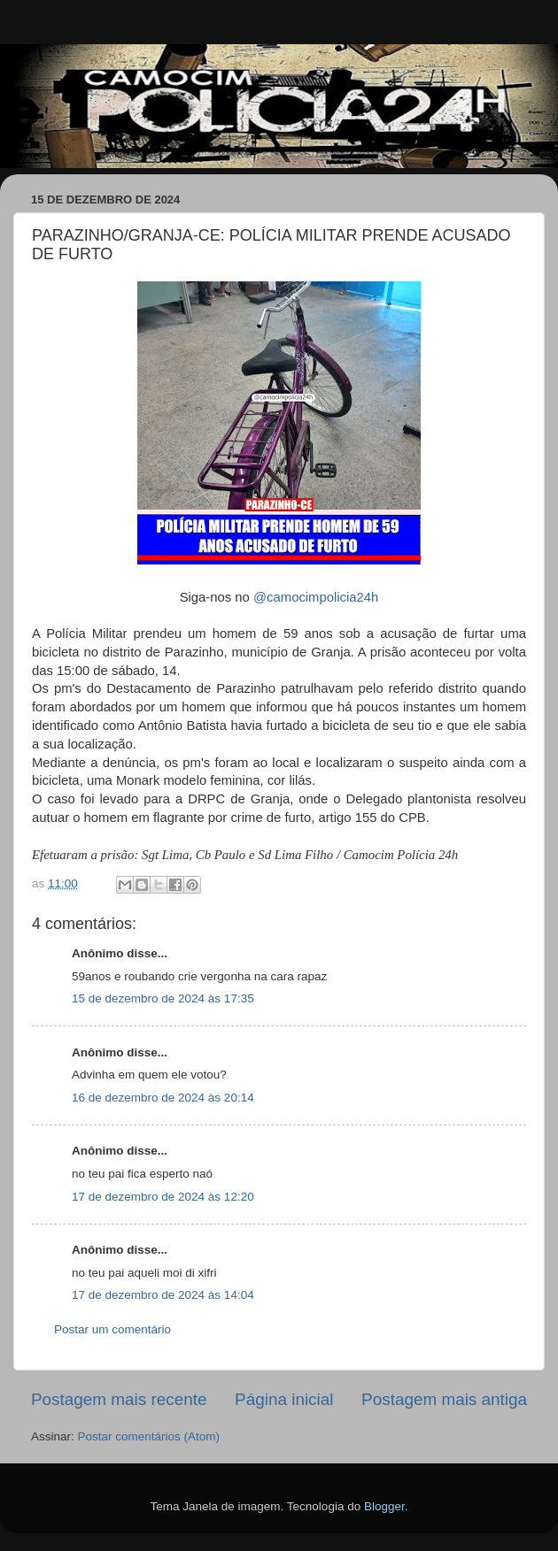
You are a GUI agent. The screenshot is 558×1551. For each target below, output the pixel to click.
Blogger (384, 1506)
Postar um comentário (112, 1329)
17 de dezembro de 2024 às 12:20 (163, 1196)
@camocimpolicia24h (315, 597)
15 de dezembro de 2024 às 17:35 (163, 998)
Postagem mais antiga (444, 1399)
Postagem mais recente (118, 1399)
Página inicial (284, 1399)
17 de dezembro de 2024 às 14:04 (163, 1294)
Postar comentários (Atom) (149, 1436)
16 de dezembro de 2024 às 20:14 (163, 1097)
